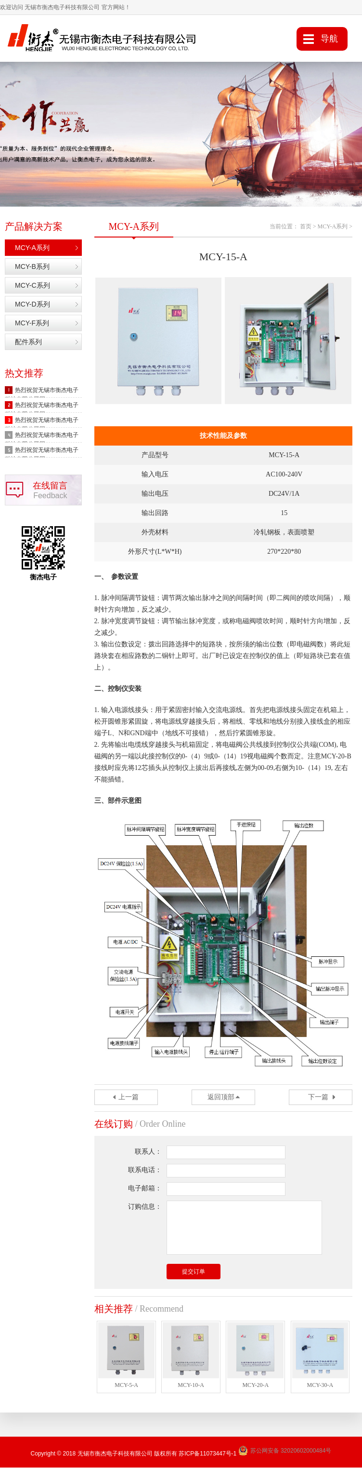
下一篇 (318, 1098)
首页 (305, 227)
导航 (329, 38)
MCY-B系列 (32, 268)
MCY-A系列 (32, 249)
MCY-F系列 (32, 324)
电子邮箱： (145, 1189)
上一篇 (128, 1098)
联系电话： (145, 1171)
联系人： (148, 1152)
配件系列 (28, 343)
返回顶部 (220, 1098)
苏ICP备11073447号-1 (207, 1455)
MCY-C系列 (32, 287)
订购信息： (145, 1207)
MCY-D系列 (32, 305)
